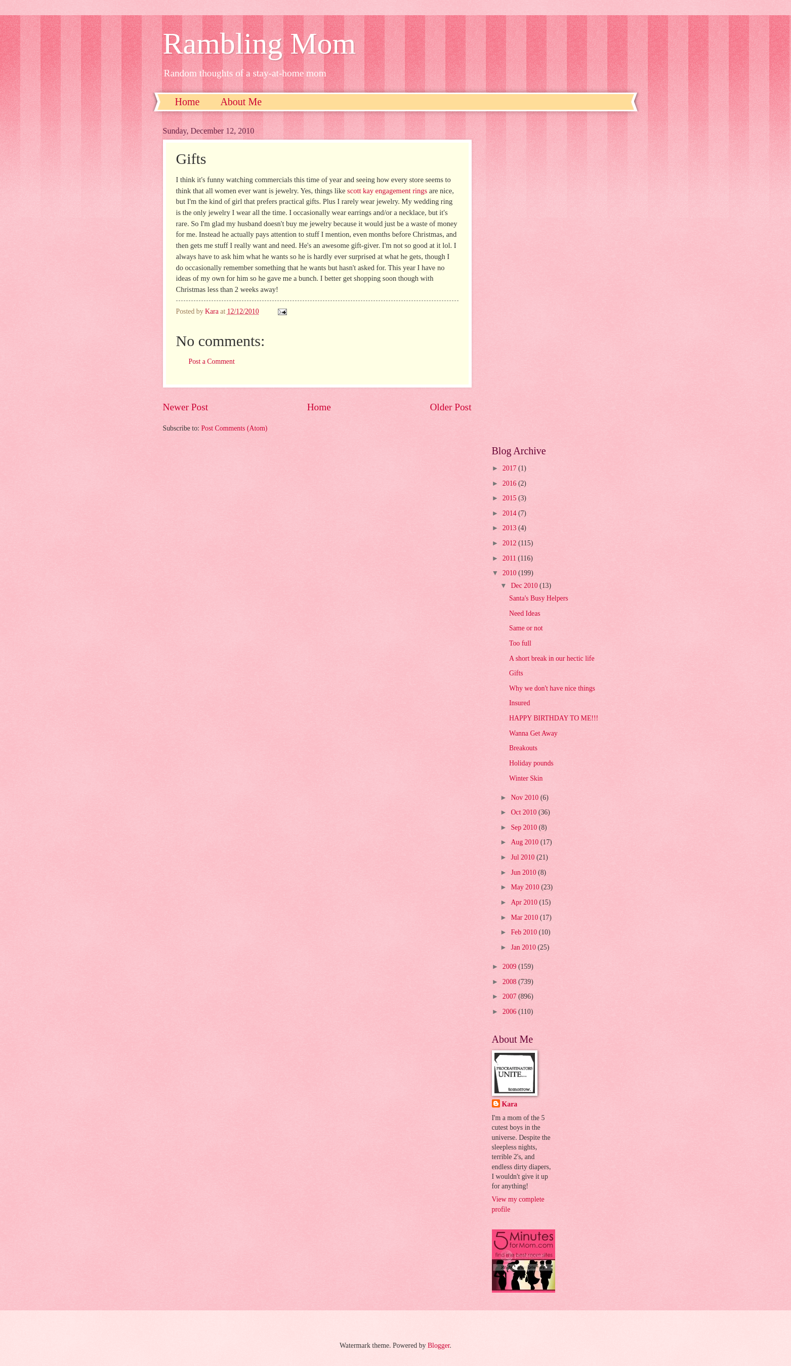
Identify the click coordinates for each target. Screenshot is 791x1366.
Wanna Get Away (533, 733)
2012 (510, 543)
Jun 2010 (524, 872)
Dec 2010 (525, 585)
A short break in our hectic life (552, 658)
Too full (520, 643)
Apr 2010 (525, 902)
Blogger (439, 1345)
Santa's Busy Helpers (538, 598)
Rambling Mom (259, 43)
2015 (510, 498)
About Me (241, 101)
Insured (519, 703)
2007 (510, 996)
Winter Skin (526, 778)
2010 (510, 573)
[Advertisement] (560, 278)
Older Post (450, 407)
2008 (510, 982)
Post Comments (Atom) (234, 428)
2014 (510, 513)
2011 (510, 558)
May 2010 (526, 887)
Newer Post (186, 407)
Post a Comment (212, 361)
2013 (510, 528)
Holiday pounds (531, 763)
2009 (510, 966)
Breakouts (523, 748)
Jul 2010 (523, 857)
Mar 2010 (525, 917)
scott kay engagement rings (387, 191)
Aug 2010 (525, 842)
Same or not (526, 628)
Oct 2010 (524, 812)
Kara (510, 1104)
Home (187, 101)
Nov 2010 (525, 797)
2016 (510, 483)
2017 (510, 468)
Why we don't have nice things (552, 688)
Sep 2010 (524, 827)
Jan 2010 (524, 947)
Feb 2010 (524, 932)
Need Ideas (524, 613)
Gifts (516, 673)
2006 (510, 1011)
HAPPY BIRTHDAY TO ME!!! (553, 718)
